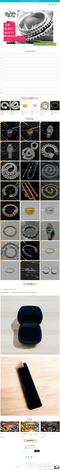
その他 (1, 89)
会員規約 (39, 464)
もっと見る (30, 284)
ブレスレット (2, 65)
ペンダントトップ (3, 62)
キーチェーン (2, 82)
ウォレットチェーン (4, 79)
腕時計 (1, 92)
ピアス (1, 72)
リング (1, 55)
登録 (37, 450)
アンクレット (2, 75)
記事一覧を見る (30, 440)
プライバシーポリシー (22, 464)
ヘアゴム (2, 86)
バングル (2, 68)
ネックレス (2, 58)
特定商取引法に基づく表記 (32, 464)
